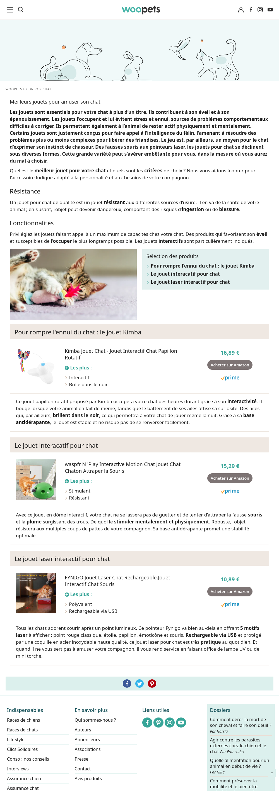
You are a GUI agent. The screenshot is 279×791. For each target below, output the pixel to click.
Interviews (18, 769)
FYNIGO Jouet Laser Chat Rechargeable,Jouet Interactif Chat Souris (117, 580)
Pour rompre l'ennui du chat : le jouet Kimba (202, 266)
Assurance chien (24, 778)
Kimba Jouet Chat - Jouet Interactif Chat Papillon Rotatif (121, 354)
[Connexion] (241, 10)
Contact (83, 769)
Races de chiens (23, 720)
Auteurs (83, 730)
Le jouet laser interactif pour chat (190, 282)
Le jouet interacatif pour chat (185, 274)
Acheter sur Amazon (230, 365)
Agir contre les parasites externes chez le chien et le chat (238, 746)
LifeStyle (16, 739)
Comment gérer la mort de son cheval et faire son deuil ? (240, 725)
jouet (62, 170)
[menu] (11, 10)
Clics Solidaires (22, 749)
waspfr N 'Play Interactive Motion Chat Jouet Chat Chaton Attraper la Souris (123, 467)
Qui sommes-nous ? (95, 720)
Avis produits (88, 778)
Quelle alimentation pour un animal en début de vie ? (239, 766)
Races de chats (22, 730)
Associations (88, 749)
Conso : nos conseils (28, 759)
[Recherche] (20, 9)
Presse (81, 759)
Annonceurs (87, 739)
